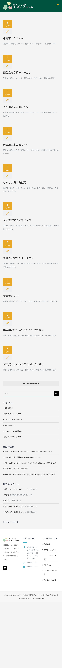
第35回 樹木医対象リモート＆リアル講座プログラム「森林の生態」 (29, 451)
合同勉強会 (48, 565)
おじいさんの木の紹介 (50, 557)
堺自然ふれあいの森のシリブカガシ (23, 330)
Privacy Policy (39, 598)
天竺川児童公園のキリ (15, 107)
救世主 (6, 495)
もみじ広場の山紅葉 (14, 182)
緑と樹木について (50, 580)
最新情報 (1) (8, 408)
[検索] (56, 393)
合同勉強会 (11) (10, 425)
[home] (11, 539)
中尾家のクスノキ (13, 38)
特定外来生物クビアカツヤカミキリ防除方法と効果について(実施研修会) (30, 463)
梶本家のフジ (10, 296)
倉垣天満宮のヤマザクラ (17, 220)
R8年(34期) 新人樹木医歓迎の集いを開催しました (22, 457)
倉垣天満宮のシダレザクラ (18, 258)
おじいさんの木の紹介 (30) (13, 419)
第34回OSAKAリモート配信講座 (15, 469)
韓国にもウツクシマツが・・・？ (16, 489)
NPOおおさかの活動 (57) (13, 431)
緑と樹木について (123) (12, 437)
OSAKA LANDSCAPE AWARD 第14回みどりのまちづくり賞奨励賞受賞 (29, 474)
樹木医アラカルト (50, 550)
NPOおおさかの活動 (50, 572)
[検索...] (28, 393)
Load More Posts (31, 383)
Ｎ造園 (6, 500)
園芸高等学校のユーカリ (17, 72)
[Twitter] (5, 568)
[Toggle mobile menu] (58, 4)
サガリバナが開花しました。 (14, 506)
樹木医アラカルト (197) (12, 414)
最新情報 (47, 544)
